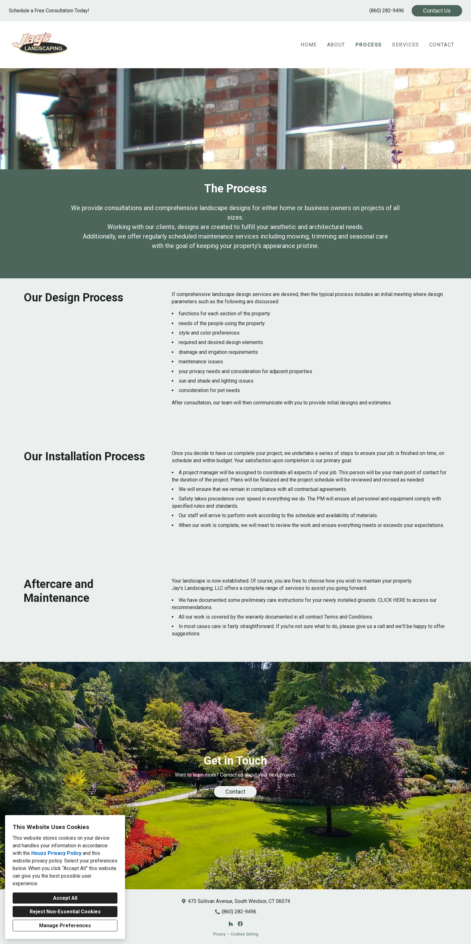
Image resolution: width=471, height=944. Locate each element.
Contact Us (437, 10)
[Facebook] (240, 924)
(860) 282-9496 (386, 11)
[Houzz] (231, 924)
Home (309, 45)
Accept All (65, 898)
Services (405, 45)
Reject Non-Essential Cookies (65, 912)
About (336, 45)
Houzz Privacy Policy (56, 853)
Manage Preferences (65, 926)
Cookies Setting (244, 934)
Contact (442, 45)
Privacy (219, 934)
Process (368, 45)
